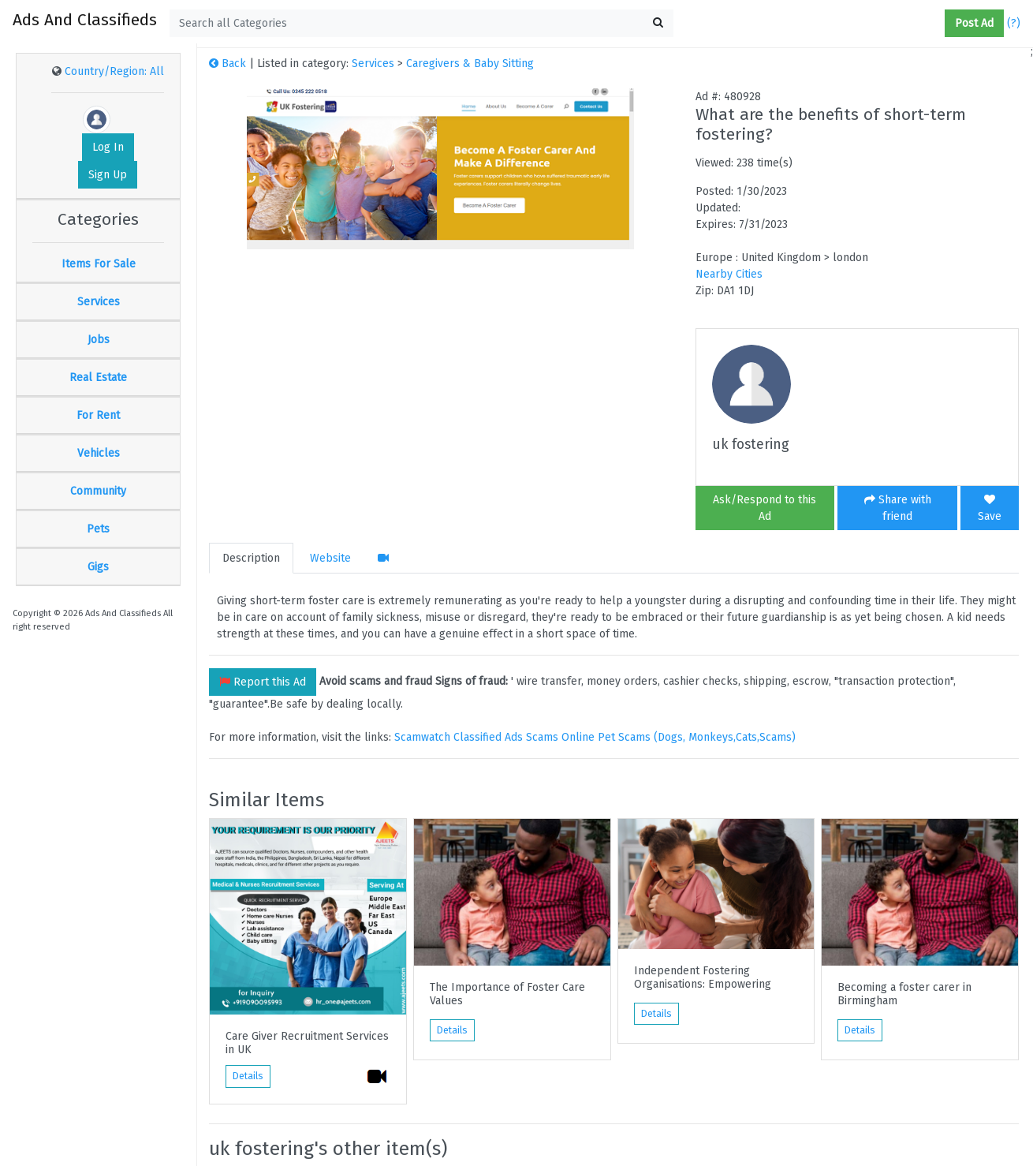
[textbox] (421, 23)
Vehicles (98, 453)
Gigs (98, 567)
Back (227, 63)
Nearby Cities (729, 274)
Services (98, 301)
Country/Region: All (114, 71)
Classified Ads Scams (507, 737)
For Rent (98, 415)
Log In (108, 147)
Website (330, 558)
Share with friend (897, 508)
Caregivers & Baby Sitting (470, 63)
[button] (938, 23)
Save (989, 508)
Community (98, 491)
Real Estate (98, 377)
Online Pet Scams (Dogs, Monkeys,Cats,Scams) (678, 737)
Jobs (99, 339)
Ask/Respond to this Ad (764, 508)
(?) (1013, 23)
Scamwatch (422, 737)
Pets (98, 529)
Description (251, 558)
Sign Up (107, 174)
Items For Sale (99, 264)
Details (248, 1076)
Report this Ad (262, 682)
